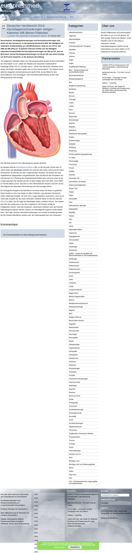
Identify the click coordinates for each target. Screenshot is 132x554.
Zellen (71, 471)
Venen (71, 447)
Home (4, 17)
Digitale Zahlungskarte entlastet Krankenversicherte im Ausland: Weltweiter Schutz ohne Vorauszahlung (15, 521)
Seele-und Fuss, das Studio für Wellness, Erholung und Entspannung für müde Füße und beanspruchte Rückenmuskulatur (116, 89)
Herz (17, 36)
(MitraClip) (4, 201)
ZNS (70, 478)
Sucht (71, 420)
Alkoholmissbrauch (76, 32)
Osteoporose (73, 358)
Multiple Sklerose (75, 317)
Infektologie (73, 247)
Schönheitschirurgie (76, 410)
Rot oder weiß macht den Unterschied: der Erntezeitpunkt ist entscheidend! (15, 495)
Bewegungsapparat (76, 79)
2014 (36, 521)
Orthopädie (73, 351)
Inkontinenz (73, 250)
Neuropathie (73, 338)
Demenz (72, 113)
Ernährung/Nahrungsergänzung (80, 154)
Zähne (71, 468)
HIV (70, 223)
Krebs (71, 276)
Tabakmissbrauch (75, 427)
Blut (70, 82)
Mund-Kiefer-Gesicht (76, 321)
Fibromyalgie (73, 161)
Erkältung (72, 147)
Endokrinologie (74, 141)
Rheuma (72, 392)
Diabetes (72, 127)
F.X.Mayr (72, 158)
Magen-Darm (73, 293)
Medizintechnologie (76, 307)
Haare (71, 195)
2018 (36, 506)
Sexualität (72, 416)
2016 (36, 514)
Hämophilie (73, 199)
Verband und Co (75, 454)
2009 (36, 540)
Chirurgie (72, 99)
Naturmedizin (74, 327)
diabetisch (72, 130)
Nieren (71, 341)
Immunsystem (74, 240)
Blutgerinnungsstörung (77, 86)
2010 (36, 537)
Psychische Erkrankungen (78, 379)
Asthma (71, 56)
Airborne (104, 511)
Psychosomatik (74, 382)
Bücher (71, 93)
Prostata (72, 375)
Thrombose (73, 430)
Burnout (72, 96)
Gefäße (71, 171)
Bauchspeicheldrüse (76, 75)
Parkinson (72, 362)
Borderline (72, 89)
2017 (36, 510)
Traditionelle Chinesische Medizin (81, 434)
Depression (73, 117)
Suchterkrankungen (76, 423)
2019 (36, 502)
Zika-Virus (72, 475)
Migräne (72, 310)
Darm (71, 110)
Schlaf (71, 399)
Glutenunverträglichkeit (77, 185)
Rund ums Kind (74, 396)
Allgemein (72, 36)
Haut (70, 202)
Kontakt (25, 17)
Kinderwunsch (74, 262)
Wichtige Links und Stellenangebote (82, 464)
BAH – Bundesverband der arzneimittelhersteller (78, 71)
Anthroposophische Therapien (80, 46)
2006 (36, 552)
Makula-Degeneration (77, 297)
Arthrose (72, 53)
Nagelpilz (72, 324)
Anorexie (72, 43)
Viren (71, 458)
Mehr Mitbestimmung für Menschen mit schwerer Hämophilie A (15, 514)
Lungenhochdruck (75, 290)
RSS (72, 17)
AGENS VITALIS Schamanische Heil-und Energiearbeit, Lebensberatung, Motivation (115, 67)
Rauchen (72, 389)
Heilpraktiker (73, 209)
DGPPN (72, 123)
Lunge (71, 286)
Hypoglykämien (74, 236)
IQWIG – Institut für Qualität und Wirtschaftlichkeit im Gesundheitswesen (83, 254)
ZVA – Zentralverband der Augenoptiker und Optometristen (83, 482)
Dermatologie (74, 120)
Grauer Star (73, 188)
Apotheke (72, 50)
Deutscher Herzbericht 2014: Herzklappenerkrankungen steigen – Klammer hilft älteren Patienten (31, 29)
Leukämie (72, 283)
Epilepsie (72, 144)
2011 (36, 533)
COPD (71, 103)
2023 (36, 498)
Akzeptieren (75, 547)
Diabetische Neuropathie (78, 134)
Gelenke (72, 175)
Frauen (12, 36)
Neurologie (73, 334)
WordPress (114, 518)
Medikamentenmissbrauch (78, 303)
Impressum (38, 17)
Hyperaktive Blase (75, 230)
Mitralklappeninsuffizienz (25, 167)
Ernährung (72, 151)
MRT (70, 314)
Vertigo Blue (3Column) (109, 513)
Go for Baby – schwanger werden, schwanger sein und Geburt (114, 79)
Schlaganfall (73, 403)
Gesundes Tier (74, 178)
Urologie (72, 444)
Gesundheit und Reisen (77, 182)
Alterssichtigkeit (74, 39)
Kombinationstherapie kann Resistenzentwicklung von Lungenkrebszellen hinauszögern (13, 503)
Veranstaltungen (75, 451)
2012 (36, 529)
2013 (36, 525)
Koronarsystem (34, 36)
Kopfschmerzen (74, 269)
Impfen (71, 243)
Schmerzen (73, 406)
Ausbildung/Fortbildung (77, 67)
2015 (36, 517)
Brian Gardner (125, 513)
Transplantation (74, 437)
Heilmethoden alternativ (77, 206)
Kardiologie (24, 36)
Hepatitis (72, 212)
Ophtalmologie (74, 344)
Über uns (15, 17)
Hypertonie (73, 233)
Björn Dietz (114, 511)
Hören (71, 226)
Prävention (73, 372)
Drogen (71, 137)
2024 (36, 494)
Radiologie (73, 386)
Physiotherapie (74, 368)
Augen (71, 60)
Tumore (71, 440)
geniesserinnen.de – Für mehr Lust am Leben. (116, 73)
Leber (71, 279)
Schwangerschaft (75, 413)
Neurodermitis (74, 331)
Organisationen (74, 348)
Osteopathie (73, 355)
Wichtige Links (74, 461)
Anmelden (104, 503)
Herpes (71, 216)
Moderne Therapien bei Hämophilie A (14, 509)
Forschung (73, 164)
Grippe (71, 192)
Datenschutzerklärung (56, 17)
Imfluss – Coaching (109, 83)
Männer (44, 36)
